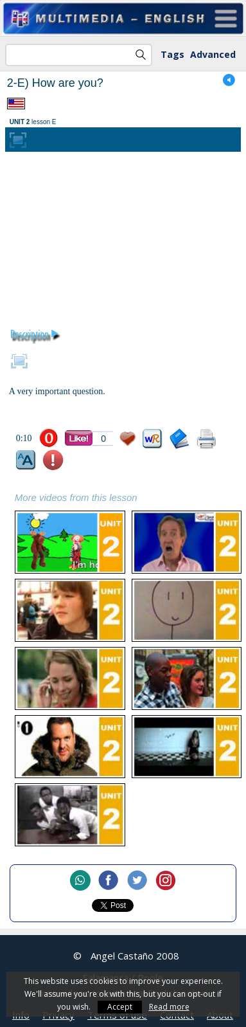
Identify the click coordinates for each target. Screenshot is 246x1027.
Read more (169, 1006)
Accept (119, 1006)
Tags (172, 54)
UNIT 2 (20, 121)
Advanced (213, 54)
